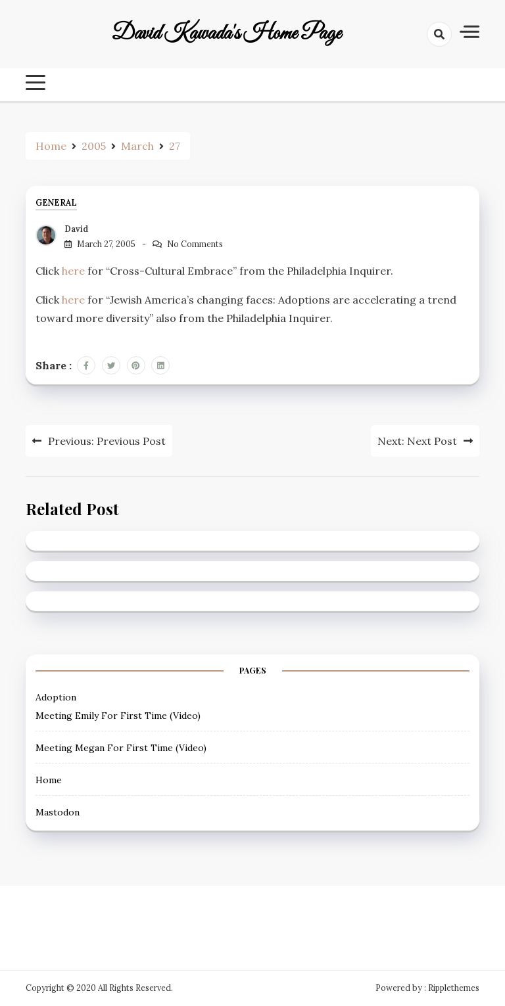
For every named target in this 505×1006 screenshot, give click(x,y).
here (73, 270)
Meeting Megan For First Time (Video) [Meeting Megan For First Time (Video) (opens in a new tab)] (121, 748)
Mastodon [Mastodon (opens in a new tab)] (58, 812)
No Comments (195, 244)
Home (49, 780)
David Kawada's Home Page (226, 34)
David (76, 229)
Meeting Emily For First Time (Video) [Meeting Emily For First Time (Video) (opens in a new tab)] (118, 715)
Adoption (56, 697)
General (56, 203)
